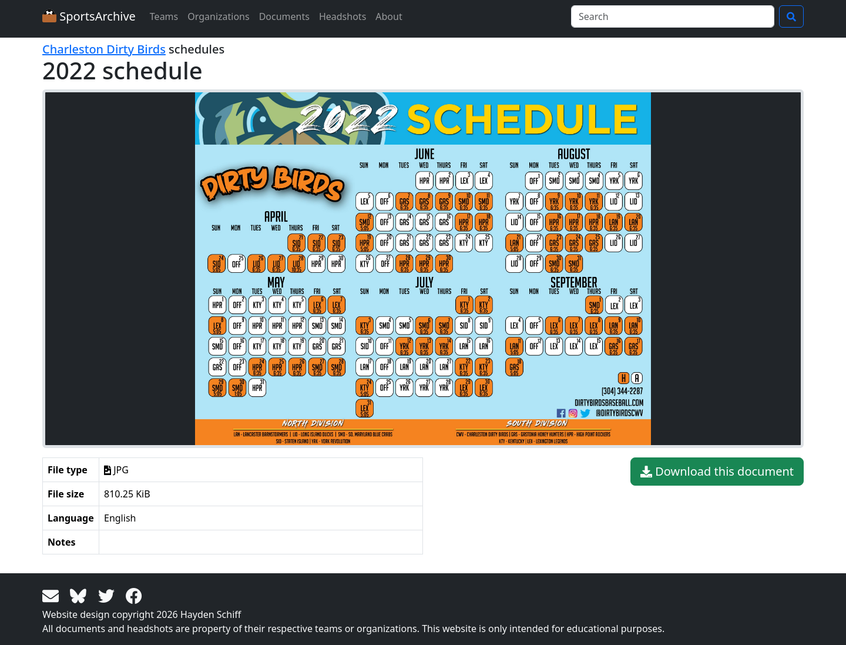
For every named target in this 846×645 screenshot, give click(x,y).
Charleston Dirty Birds (104, 49)
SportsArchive (89, 16)
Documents (284, 16)
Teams (164, 16)
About (388, 16)
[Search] (672, 16)
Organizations (218, 16)
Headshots (342, 16)
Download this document (717, 471)
